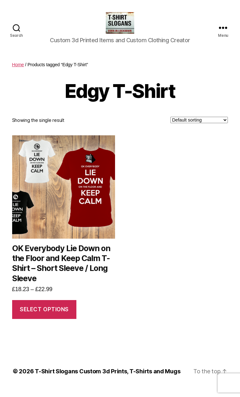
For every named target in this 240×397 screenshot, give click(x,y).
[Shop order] (199, 127)
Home (18, 72)
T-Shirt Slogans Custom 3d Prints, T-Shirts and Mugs (107, 379)
